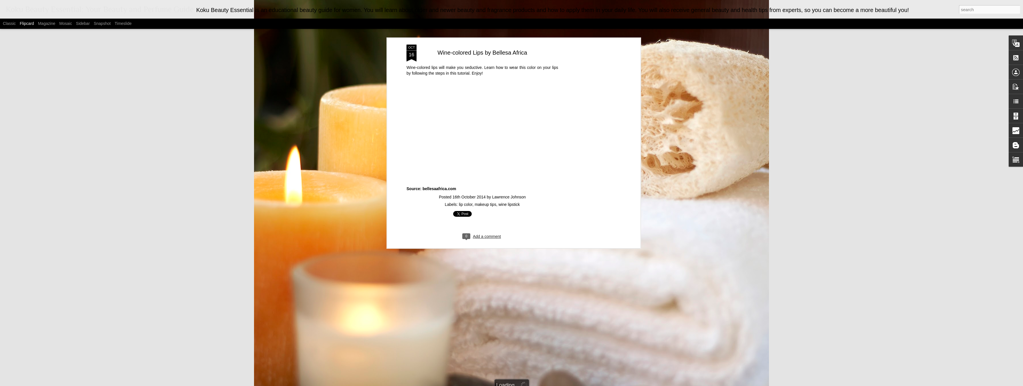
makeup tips (485, 176)
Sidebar (83, 23)
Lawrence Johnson (509, 169)
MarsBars (519, 383)
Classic (9, 23)
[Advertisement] (589, 107)
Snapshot (102, 23)
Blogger (550, 383)
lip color (465, 176)
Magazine (46, 23)
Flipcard (27, 23)
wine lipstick (509, 176)
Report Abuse (566, 383)
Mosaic (65, 23)
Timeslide (123, 23)
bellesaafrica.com (439, 161)
